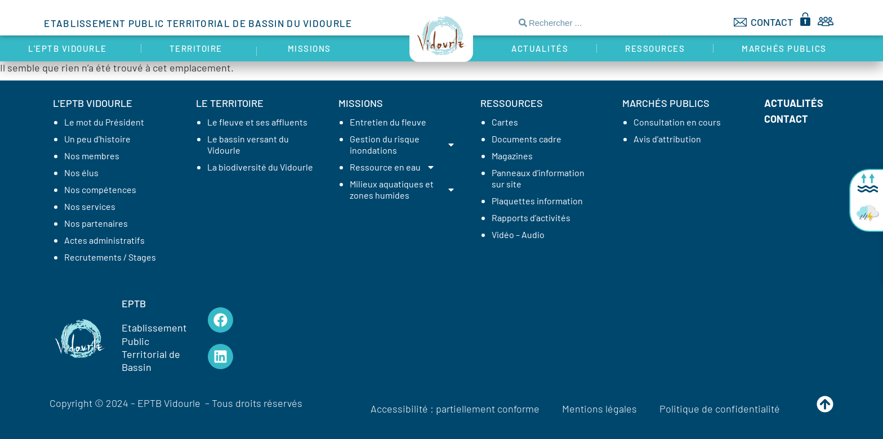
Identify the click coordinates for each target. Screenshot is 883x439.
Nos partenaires (96, 223)
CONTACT (772, 22)
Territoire (199, 48)
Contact (786, 119)
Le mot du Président (104, 122)
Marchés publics (787, 48)
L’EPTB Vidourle (70, 48)
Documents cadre (526, 138)
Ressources (655, 48)
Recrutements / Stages (110, 257)
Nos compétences (100, 189)
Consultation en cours (677, 122)
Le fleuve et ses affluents (257, 122)
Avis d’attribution (667, 138)
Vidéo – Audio (518, 234)
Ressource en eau (392, 167)
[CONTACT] (740, 22)
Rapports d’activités (531, 217)
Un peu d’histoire (97, 138)
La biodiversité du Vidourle (260, 167)
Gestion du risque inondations (403, 144)
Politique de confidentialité (719, 408)
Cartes (505, 122)
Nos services (89, 206)
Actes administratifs (104, 240)
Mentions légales (599, 408)
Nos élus (81, 172)
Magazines (512, 155)
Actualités (539, 48)
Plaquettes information (537, 200)
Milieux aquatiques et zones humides (403, 189)
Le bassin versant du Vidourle (248, 144)
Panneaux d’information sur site (538, 178)
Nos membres (91, 155)
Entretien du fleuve (388, 122)
